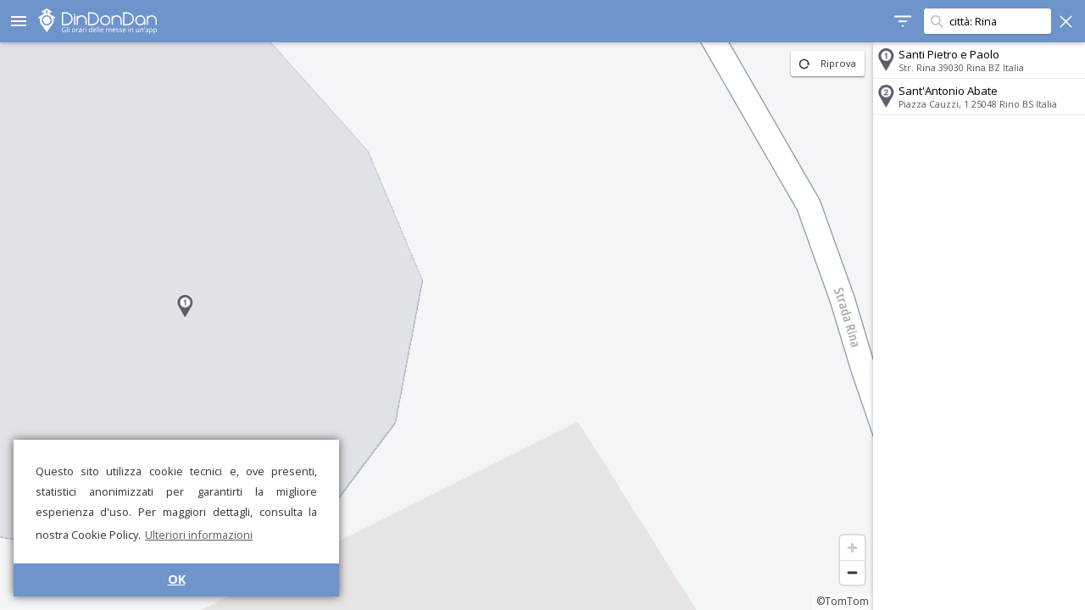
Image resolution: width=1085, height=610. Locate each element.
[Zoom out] (852, 572)
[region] (436, 326)
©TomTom (842, 601)
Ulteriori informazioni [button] (199, 534)
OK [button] (177, 579)
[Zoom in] (852, 547)
